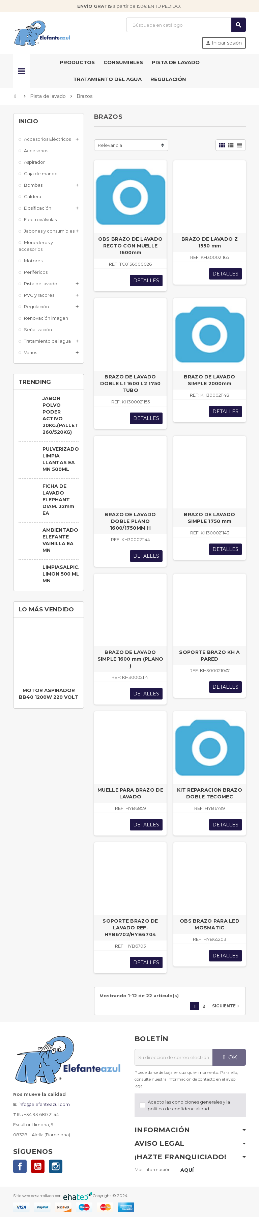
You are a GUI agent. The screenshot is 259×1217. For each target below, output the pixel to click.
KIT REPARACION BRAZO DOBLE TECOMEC (209, 793)
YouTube (38, 1166)
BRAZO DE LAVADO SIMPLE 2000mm (209, 380)
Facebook (20, 1166)
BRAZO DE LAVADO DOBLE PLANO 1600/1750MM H (130, 521)
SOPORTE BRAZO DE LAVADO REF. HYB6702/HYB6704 (130, 927)
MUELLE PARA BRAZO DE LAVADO (130, 793)
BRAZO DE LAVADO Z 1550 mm (209, 242)
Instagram (55, 1166)
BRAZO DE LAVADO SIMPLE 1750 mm (209, 517)
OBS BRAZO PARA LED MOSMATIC (209, 924)
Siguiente (226, 1006)
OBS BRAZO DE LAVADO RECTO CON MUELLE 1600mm (130, 246)
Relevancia (110, 145)
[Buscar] (186, 25)
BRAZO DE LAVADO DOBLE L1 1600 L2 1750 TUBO (130, 383)
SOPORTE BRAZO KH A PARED (209, 655)
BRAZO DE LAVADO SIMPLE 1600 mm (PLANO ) (130, 659)
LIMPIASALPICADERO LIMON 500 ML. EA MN (69, 574)
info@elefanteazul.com (44, 1104)
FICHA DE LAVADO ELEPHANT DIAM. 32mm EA (58, 499)
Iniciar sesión (223, 43)
